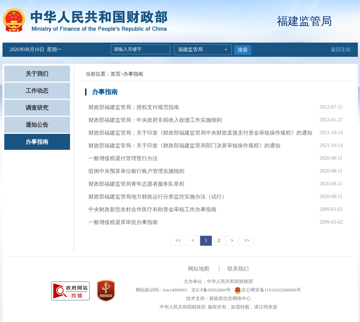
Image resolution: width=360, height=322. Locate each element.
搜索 (243, 50)
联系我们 (238, 269)
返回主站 (341, 49)
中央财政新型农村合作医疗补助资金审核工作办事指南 (152, 209)
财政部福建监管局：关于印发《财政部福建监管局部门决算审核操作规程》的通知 (184, 145)
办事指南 (37, 142)
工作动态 (37, 91)
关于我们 (37, 74)
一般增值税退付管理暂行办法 (123, 158)
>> (246, 240)
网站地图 (198, 269)
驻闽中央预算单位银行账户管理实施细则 (136, 171)
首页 (115, 74)
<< (178, 240)
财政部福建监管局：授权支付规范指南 (133, 107)
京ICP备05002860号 (210, 290)
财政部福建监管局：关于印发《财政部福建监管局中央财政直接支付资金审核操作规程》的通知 (200, 133)
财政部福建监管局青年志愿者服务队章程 (136, 184)
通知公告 (37, 125)
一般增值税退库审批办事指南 (123, 222)
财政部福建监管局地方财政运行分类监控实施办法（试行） (157, 197)
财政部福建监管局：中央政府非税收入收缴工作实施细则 (155, 120)
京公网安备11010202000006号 (267, 290)
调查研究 (37, 108)
